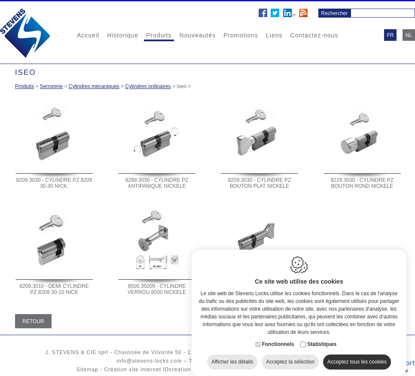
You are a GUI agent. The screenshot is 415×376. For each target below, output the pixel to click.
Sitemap (87, 370)
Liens (274, 35)
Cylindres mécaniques (94, 86)
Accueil (88, 35)
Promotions (240, 35)
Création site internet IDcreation (147, 370)
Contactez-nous (314, 35)
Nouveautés (198, 35)
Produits (158, 35)
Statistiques (321, 339)
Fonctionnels (278, 339)
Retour (33, 321)
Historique (122, 35)
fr (390, 35)
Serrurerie (51, 86)
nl (409, 35)
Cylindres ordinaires (148, 86)
